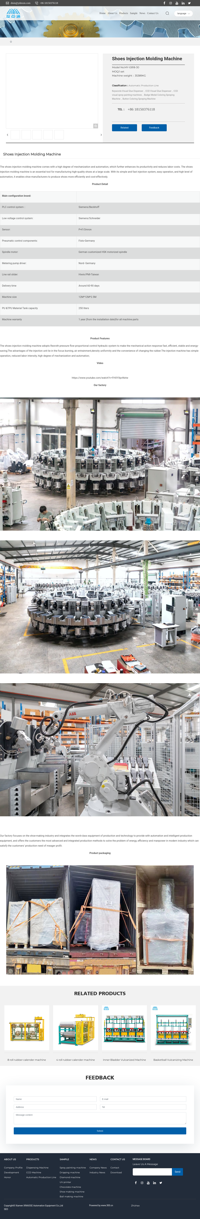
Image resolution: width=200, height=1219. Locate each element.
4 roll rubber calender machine (75, 1059)
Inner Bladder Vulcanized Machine (124, 1059)
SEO (6, 1209)
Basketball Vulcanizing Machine (173, 1059)
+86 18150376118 (49, 3)
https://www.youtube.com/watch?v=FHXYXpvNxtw (100, 377)
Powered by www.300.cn (101, 1205)
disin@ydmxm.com (20, 3)
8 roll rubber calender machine (27, 1059)
